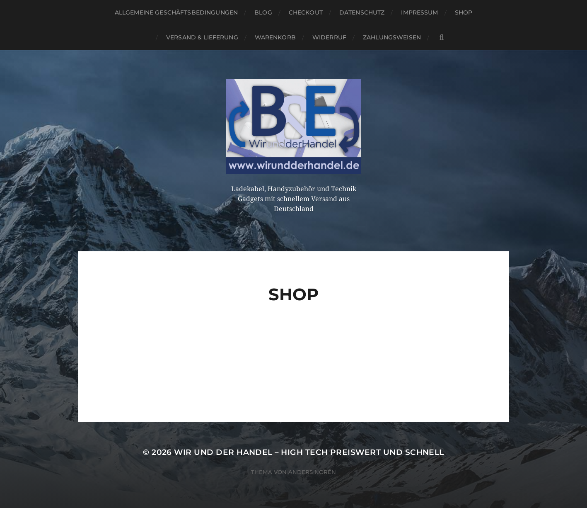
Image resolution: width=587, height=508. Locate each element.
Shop (464, 12)
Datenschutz (362, 12)
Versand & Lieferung (202, 37)
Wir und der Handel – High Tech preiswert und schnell (309, 452)
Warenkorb (275, 37)
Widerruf (329, 37)
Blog (263, 12)
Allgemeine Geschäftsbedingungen (176, 12)
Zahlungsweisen (392, 37)
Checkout (306, 12)
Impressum (419, 12)
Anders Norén (312, 472)
